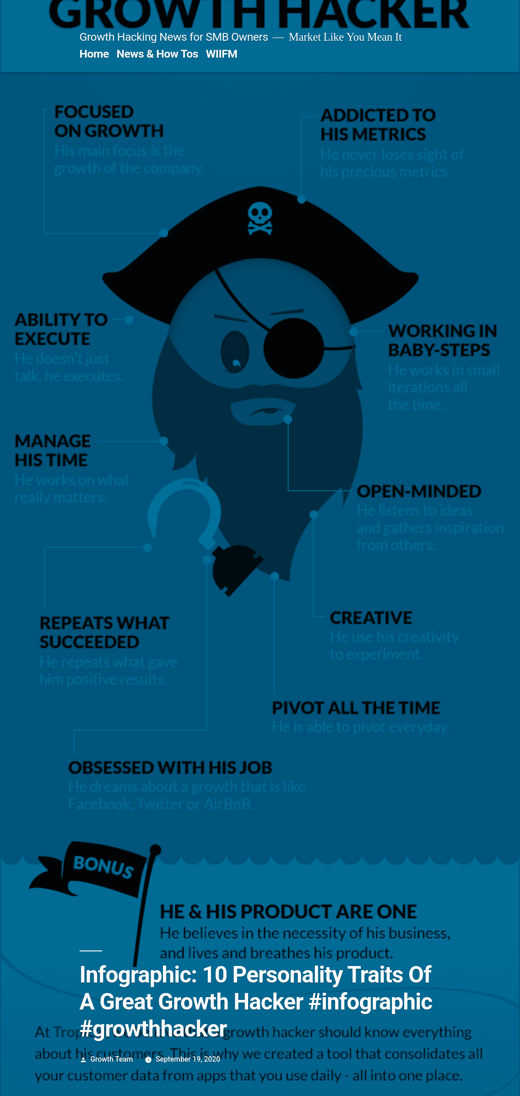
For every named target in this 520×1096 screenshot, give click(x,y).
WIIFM (222, 53)
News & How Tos (157, 53)
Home (94, 53)
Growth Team (111, 1059)
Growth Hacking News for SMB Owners (174, 36)
